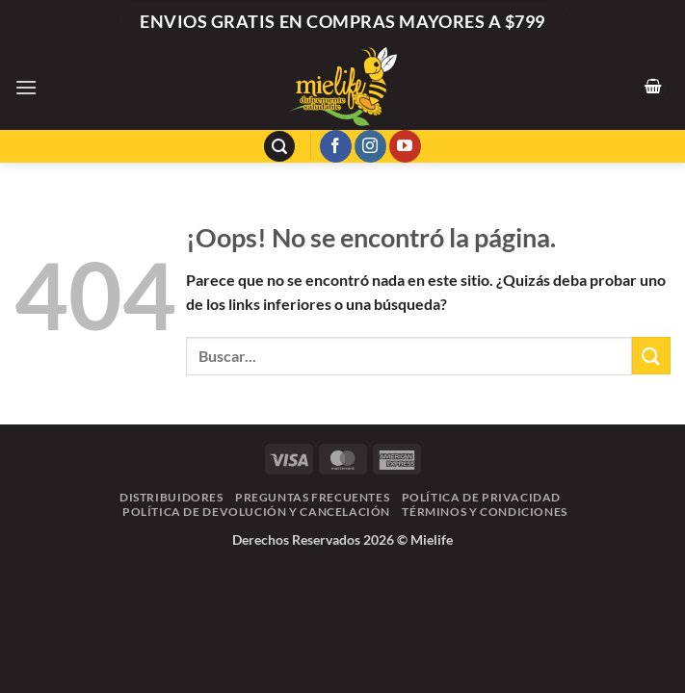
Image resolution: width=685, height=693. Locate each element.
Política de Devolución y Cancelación (256, 511)
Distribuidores (171, 497)
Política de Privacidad (481, 497)
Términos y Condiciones (484, 511)
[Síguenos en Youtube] (405, 146)
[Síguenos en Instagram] (370, 146)
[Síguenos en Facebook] (336, 146)
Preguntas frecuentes (312, 497)
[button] (26, 87)
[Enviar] (651, 355)
